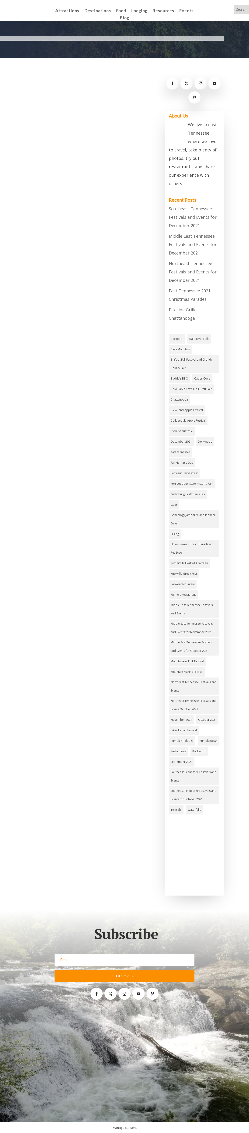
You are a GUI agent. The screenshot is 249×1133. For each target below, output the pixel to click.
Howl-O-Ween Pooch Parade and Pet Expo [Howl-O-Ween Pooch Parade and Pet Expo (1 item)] (192, 548)
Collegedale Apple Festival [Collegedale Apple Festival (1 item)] (188, 421)
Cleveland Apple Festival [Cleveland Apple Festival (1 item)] (187, 410)
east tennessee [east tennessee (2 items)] (180, 452)
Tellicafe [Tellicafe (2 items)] (176, 810)
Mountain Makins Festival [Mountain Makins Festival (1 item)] (187, 672)
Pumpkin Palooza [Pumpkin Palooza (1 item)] (182, 741)
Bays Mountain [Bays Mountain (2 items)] (180, 349)
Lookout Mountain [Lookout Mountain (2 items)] (183, 584)
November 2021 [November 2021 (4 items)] (181, 720)
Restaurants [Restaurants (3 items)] (178, 751)
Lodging (139, 11)
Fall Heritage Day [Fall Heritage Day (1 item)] (182, 463)
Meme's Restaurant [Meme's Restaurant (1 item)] (183, 595)
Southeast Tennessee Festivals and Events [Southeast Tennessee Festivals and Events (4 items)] (193, 776)
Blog (124, 18)
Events (186, 11)
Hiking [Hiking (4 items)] (175, 534)
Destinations (97, 11)
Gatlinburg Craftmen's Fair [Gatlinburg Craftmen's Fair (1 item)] (188, 494)
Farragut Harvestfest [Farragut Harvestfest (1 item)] (184, 473)
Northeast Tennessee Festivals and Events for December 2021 (193, 272)
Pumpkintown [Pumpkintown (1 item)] (209, 741)
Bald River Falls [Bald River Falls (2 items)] (199, 339)
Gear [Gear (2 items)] (174, 505)
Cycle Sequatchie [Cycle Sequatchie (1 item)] (182, 431)
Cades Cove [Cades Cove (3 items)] (202, 378)
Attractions (67, 11)
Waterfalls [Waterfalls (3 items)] (194, 810)
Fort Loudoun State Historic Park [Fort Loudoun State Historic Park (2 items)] (192, 484)
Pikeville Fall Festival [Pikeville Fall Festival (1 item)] (184, 730)
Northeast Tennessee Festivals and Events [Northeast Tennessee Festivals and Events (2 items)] (194, 686)
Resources (163, 11)
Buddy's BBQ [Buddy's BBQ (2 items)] (179, 378)
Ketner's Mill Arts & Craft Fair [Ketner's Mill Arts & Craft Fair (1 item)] (189, 563)
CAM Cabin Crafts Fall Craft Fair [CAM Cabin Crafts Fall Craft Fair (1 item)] (191, 389)
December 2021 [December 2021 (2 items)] (181, 442)
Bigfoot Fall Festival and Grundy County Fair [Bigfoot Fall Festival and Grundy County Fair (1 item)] (191, 364)
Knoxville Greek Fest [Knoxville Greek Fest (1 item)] (184, 574)
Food (121, 11)
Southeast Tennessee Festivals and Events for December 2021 (193, 217)
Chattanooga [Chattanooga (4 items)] (179, 400)
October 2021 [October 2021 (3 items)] (207, 720)
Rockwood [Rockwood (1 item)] (199, 751)
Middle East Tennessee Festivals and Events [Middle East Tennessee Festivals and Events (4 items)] (192, 609)
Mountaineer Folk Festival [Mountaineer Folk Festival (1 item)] (187, 661)
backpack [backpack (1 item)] (177, 339)
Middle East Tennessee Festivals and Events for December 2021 (193, 244)
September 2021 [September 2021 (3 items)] (182, 762)
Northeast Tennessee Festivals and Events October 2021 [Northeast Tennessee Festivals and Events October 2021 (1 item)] (194, 705)
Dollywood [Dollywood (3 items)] (205, 442)
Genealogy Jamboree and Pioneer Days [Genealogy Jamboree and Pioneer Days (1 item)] (193, 519)
